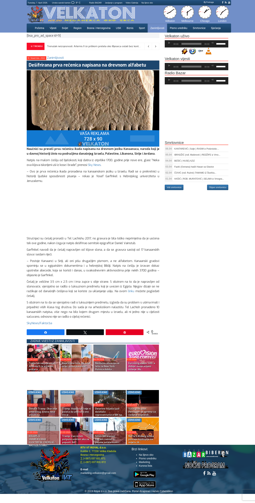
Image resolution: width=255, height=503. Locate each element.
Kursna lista (145, 465)
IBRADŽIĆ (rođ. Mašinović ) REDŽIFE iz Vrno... (197, 155)
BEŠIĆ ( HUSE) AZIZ (184, 161)
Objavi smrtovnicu (217, 187)
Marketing (144, 462)
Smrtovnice (199, 28)
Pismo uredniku (178, 28)
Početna (39, 28)
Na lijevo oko (147, 3)
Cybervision (166, 491)
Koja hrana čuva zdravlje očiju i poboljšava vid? (76, 365)
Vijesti (53, 28)
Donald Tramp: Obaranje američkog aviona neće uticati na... (43, 411)
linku (131, 291)
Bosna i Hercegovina (98, 28)
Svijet (65, 28)
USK (118, 28)
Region (78, 28)
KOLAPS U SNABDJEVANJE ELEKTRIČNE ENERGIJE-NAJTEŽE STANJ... (42, 441)
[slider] (191, 44)
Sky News (94, 165)
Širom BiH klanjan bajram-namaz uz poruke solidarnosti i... (108, 439)
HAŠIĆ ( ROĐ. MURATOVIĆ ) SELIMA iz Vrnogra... (199, 179)
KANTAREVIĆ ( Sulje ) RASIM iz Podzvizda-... (196, 149)
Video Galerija (132, 3)
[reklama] (93, 138)
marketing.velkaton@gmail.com (98, 473)
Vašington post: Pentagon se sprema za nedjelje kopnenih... (142, 411)
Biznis (130, 28)
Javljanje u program (113, 3)
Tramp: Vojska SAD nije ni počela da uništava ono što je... (76, 411)
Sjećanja (216, 28)
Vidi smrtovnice (174, 187)
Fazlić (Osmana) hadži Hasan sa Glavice (194, 167)
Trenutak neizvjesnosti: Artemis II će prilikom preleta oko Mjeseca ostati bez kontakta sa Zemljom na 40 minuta (110, 46)
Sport (142, 28)
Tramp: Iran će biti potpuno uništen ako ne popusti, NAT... (75, 439)
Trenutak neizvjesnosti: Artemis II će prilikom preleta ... (42, 366)
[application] (196, 43)
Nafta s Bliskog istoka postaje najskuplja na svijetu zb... (141, 439)
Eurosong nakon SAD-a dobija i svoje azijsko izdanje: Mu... (141, 366)
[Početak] (169, 43)
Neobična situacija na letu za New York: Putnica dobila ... (107, 366)
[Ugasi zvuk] (212, 43)
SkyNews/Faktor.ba (39, 323)
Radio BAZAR (95, 3)
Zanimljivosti (157, 28)
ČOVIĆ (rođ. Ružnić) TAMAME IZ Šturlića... (195, 173)
